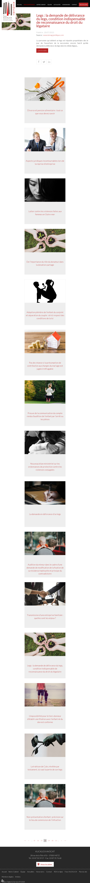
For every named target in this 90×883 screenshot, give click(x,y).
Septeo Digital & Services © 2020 (13, 882)
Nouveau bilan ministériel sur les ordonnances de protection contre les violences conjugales (45, 467)
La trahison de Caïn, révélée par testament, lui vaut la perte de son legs (45, 768)
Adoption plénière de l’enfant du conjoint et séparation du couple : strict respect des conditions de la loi (45, 315)
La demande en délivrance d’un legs (45, 514)
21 (56, 840)
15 (34, 840)
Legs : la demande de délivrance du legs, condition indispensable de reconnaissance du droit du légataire (45, 668)
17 (41, 840)
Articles (18, 877)
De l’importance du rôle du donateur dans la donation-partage (45, 263)
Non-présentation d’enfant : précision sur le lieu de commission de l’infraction (45, 818)
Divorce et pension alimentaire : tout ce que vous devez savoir (45, 112)
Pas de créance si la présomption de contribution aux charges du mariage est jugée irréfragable (45, 366)
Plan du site (83, 872)
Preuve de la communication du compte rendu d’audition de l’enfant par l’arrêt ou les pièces (45, 416)
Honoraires (66, 4)
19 (49, 840)
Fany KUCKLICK (71, 872)
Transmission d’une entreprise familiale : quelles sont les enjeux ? (45, 617)
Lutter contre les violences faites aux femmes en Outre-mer (45, 213)
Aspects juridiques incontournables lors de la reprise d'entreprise (45, 162)
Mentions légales (8, 877)
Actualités (57, 4)
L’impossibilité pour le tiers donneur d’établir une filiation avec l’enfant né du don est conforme (45, 719)
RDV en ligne (84, 4)
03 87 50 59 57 (38, 858)
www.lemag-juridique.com (53, 35)
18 (45, 840)
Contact (74, 4)
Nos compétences (29, 4)
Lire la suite (42, 50)
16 (38, 840)
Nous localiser (46, 864)
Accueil (19, 4)
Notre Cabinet (41, 4)
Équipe (50, 4)
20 (52, 840)
